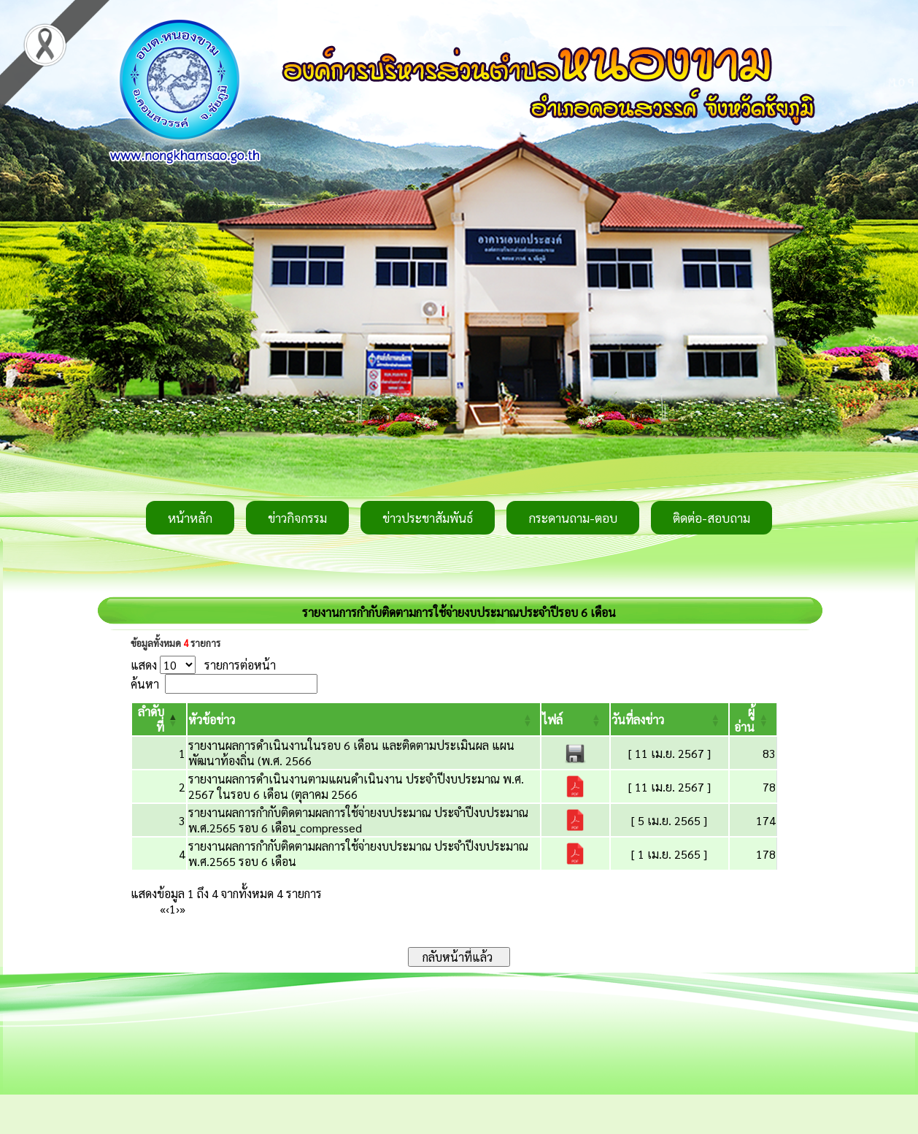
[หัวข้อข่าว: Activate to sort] (364, 719)
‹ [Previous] (167, 908)
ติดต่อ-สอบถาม (711, 518)
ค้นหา (145, 683)
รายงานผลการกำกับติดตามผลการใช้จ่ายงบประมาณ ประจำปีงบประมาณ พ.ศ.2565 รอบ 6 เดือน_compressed (358, 820)
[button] (211, 719)
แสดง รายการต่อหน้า (203, 665)
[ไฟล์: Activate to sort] (575, 719)
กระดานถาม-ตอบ (572, 518)
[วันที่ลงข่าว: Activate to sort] (669, 719)
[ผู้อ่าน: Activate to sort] (753, 719)
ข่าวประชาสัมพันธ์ (427, 518)
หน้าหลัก (190, 518)
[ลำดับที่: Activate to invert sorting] (159, 719)
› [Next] (178, 908)
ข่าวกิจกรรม (297, 518)
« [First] (163, 908)
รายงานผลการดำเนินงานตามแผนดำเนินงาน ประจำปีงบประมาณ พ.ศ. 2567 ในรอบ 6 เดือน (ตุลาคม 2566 (356, 786)
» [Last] (182, 908)
